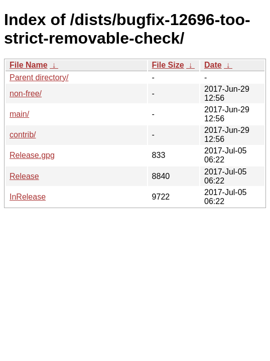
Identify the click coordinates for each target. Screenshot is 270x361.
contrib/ (23, 134)
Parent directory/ (39, 77)
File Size (168, 65)
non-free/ (26, 93)
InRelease (28, 197)
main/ (19, 114)
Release (24, 176)
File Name (29, 65)
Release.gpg (32, 155)
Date (213, 65)
